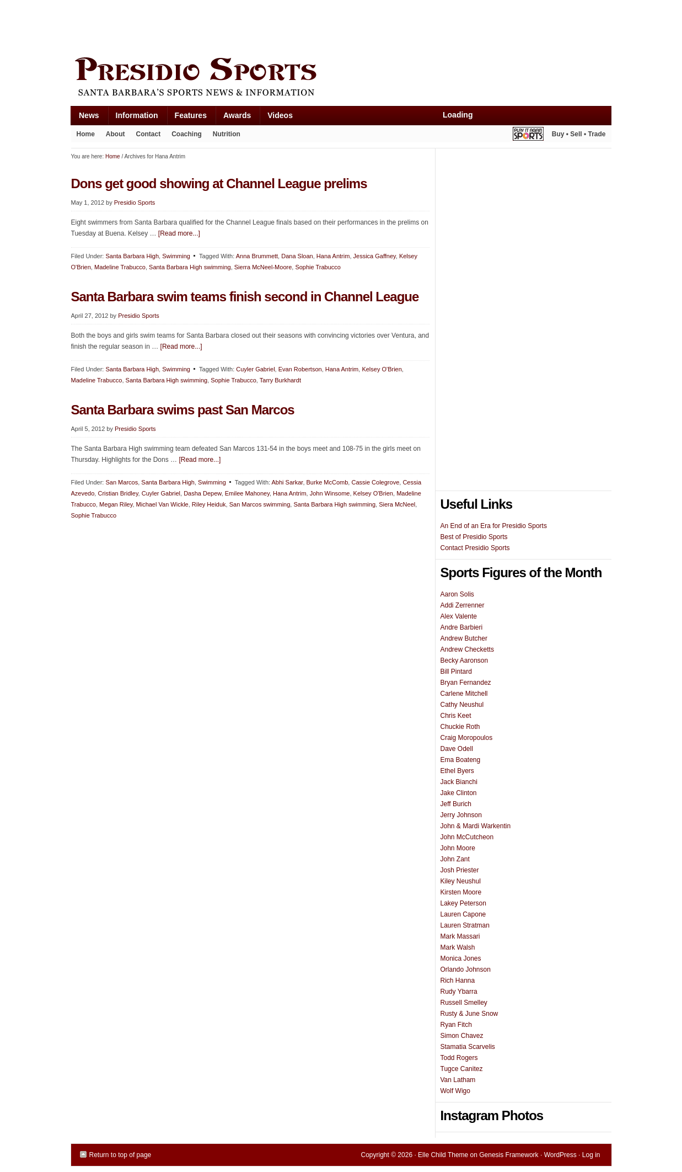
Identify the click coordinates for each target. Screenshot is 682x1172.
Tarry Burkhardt (280, 380)
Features (187, 118)
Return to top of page (120, 1155)
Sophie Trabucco (318, 267)
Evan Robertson (300, 369)
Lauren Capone (463, 914)
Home (86, 134)
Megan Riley (115, 504)
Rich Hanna (458, 980)
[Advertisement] (271, 26)
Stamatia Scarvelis (468, 1047)
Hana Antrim (333, 256)
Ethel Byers (457, 771)
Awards (233, 118)
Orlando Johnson (466, 969)
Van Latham (458, 1080)
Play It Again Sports (528, 135)
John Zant (455, 859)
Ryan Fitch (456, 1025)
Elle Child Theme (443, 1155)
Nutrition (226, 134)
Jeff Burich (456, 804)
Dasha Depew (203, 493)
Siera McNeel (397, 504)
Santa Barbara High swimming (190, 267)
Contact (148, 134)
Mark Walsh (458, 947)
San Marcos (121, 482)
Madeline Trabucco (120, 267)
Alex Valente (459, 616)
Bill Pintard (456, 671)
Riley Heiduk (209, 504)
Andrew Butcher (464, 638)
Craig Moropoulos (467, 738)
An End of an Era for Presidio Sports (494, 526)
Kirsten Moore (461, 892)
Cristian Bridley (118, 493)
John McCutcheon (467, 837)
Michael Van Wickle (162, 504)
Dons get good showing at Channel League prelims (219, 183)
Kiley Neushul (461, 881)
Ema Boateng (461, 760)
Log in (591, 1155)
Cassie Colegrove (375, 482)
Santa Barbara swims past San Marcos (182, 409)
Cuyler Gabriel (255, 369)
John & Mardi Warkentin (476, 826)
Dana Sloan (297, 256)
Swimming (176, 256)
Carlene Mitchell (464, 693)
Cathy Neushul (462, 704)
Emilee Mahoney (247, 493)
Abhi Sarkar (287, 482)
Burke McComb (327, 482)
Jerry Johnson (461, 815)
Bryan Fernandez (466, 682)
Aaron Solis (457, 594)
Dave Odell (457, 749)
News (85, 118)
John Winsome (330, 493)
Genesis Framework (508, 1155)
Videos (280, 115)
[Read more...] (179, 233)
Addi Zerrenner (463, 605)
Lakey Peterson (463, 903)
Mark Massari (460, 936)
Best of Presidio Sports (474, 537)
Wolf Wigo (455, 1091)
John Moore (458, 848)
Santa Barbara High (132, 256)
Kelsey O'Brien (381, 369)
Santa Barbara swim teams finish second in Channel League (245, 296)
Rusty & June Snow (469, 1013)
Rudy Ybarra (459, 991)
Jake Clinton (459, 793)
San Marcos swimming (260, 504)
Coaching (186, 134)
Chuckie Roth (460, 727)
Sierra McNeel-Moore (263, 267)
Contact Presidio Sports (475, 548)
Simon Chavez (462, 1036)
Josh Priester (460, 870)
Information (133, 118)
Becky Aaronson (464, 660)
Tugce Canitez (462, 1069)
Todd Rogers (459, 1058)
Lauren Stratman (465, 925)
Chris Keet (456, 716)
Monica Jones (461, 958)
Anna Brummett (257, 256)
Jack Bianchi (459, 782)
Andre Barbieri (462, 627)
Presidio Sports (341, 78)
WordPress (560, 1155)
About (112, 136)
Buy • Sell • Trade (579, 134)
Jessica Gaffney (374, 256)
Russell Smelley (464, 1002)
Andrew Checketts (467, 649)
